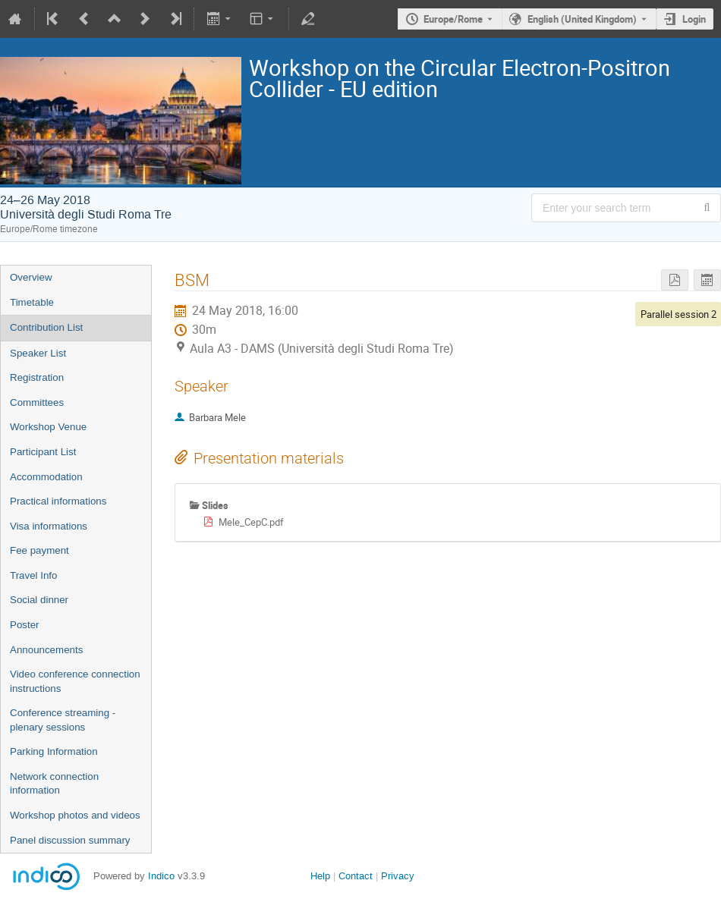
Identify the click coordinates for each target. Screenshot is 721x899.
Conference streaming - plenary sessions (62, 720)
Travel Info (33, 575)
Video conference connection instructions (75, 681)
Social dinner (39, 599)
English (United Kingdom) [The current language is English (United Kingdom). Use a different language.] (582, 19)
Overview (31, 277)
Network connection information (54, 784)
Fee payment (39, 550)
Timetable (32, 302)
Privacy (397, 875)
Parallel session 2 (678, 314)
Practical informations (58, 501)
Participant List (43, 451)
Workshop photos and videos (75, 815)
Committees (37, 402)
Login (694, 19)
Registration (37, 377)
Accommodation (46, 477)
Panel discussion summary (70, 840)
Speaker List (38, 353)
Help (320, 875)
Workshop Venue (48, 426)
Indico (161, 875)
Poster (24, 624)
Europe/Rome (453, 19)
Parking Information (54, 751)
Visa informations (48, 526)
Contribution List (46, 327)
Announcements (46, 649)
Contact (355, 875)
